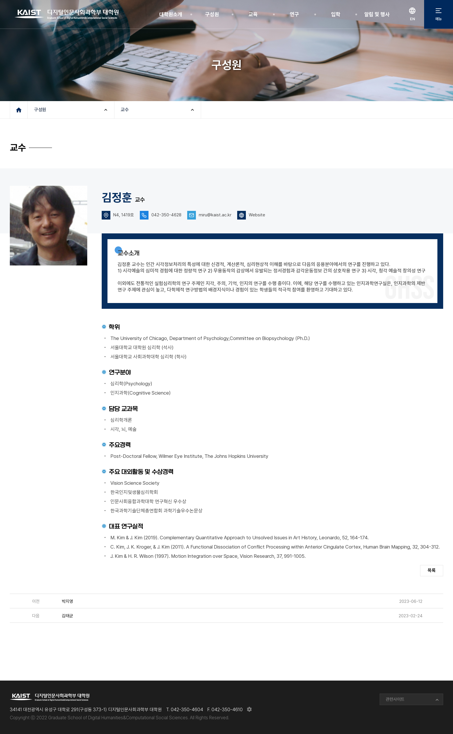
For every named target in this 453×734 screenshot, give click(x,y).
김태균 (67, 615)
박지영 (67, 601)
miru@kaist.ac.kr (215, 215)
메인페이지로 (19, 110)
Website (257, 215)
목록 (432, 570)
